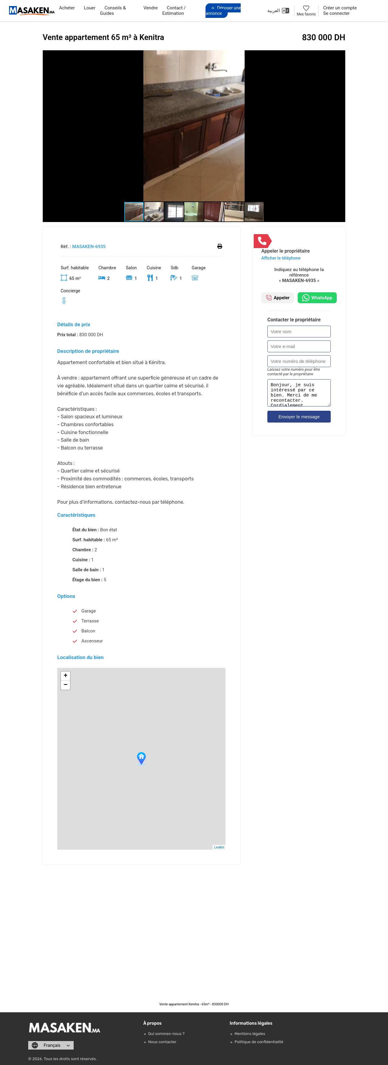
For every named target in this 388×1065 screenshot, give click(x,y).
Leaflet (219, 847)
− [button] (66, 685)
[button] (340, 56)
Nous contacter (162, 1042)
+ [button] (66, 676)
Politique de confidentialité (259, 1042)
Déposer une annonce (223, 10)
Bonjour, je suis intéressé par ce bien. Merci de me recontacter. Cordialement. (299, 394)
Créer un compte (340, 8)
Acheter (67, 8)
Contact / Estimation (174, 10)
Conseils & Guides (113, 10)
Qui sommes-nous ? (166, 1033)
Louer (89, 8)
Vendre (150, 8)
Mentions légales (250, 1033)
